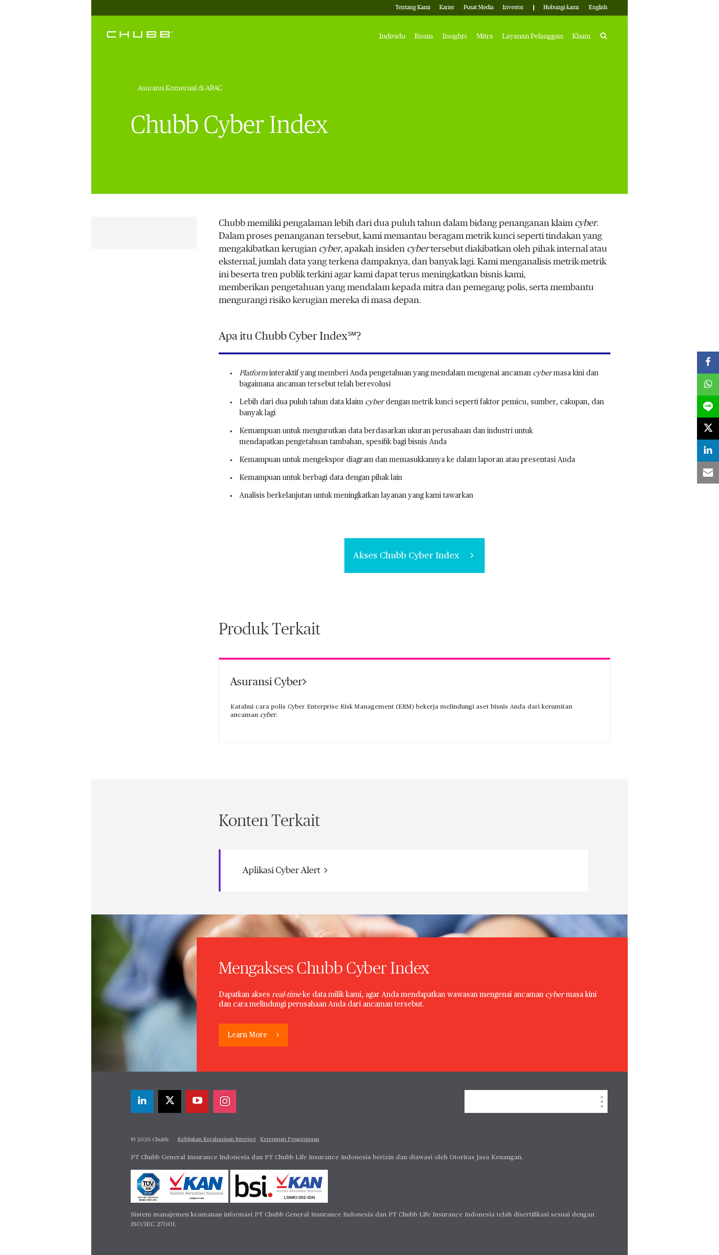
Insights (454, 36)
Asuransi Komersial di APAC (180, 88)
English (598, 8)
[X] (169, 1101)
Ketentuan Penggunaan (289, 1139)
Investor (513, 8)
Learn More (248, 1035)
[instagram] (224, 1101)
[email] (708, 473)
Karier (446, 8)
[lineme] (708, 407)
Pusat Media (478, 8)
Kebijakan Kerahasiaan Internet (216, 1139)
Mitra (484, 36)
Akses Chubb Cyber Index (414, 555)
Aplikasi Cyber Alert (285, 870)
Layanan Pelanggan (532, 36)
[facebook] (708, 363)
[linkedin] (142, 1101)
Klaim (581, 36)
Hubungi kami (561, 8)
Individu (392, 36)
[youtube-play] (197, 1101)
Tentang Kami (412, 8)
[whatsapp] (708, 385)
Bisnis (424, 36)
